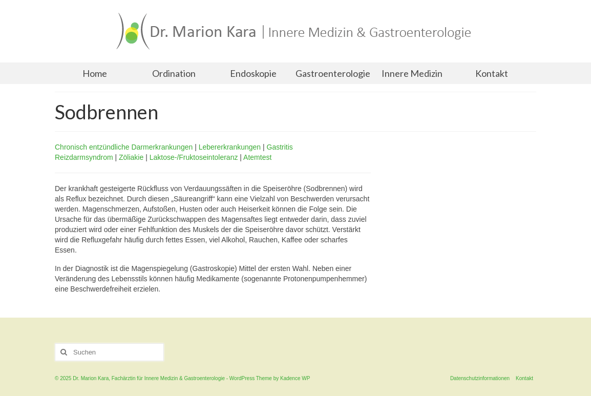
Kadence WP (295, 378)
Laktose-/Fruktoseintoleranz (194, 157)
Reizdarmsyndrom (84, 157)
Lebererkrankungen (230, 147)
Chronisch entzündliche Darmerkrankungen (124, 147)
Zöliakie (131, 157)
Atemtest (257, 157)
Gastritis (280, 147)
